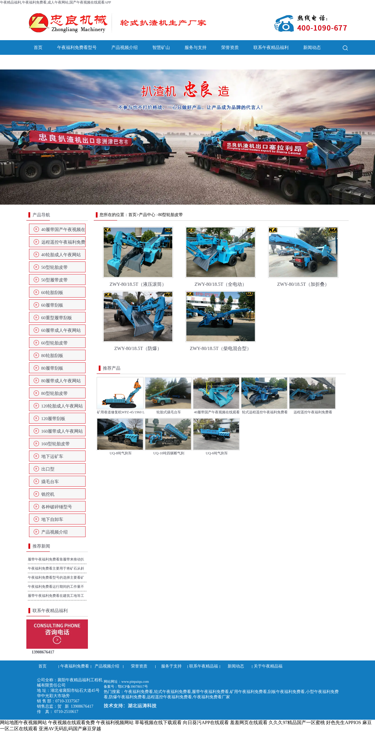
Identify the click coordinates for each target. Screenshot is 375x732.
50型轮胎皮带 (54, 267)
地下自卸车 (52, 519)
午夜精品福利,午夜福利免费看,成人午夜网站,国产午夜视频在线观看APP (55, 2)
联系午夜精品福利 (271, 47)
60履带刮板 (52, 305)
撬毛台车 (50, 481)
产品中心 (147, 215)
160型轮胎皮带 (55, 443)
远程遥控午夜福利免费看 (63, 244)
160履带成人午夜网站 (62, 431)
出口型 (47, 469)
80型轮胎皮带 (54, 393)
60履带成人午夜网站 (61, 330)
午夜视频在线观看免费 (71, 722)
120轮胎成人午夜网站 (62, 406)
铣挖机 (47, 494)
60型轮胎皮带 (54, 343)
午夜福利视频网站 (115, 722)
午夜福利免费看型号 (77, 47)
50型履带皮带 (54, 280)
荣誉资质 (230, 47)
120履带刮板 (53, 418)
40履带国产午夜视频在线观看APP (63, 231)
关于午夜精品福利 (51, 62)
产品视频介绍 (124, 47)
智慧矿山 (161, 47)
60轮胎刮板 (52, 292)
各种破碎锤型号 (56, 507)
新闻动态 (312, 47)
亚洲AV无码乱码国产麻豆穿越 (70, 728)
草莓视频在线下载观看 (158, 722)
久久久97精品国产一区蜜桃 (297, 722)
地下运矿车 (52, 456)
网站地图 (9, 722)
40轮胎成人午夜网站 (61, 254)
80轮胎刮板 (52, 355)
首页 (38, 47)
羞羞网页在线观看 (248, 722)
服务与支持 (196, 47)
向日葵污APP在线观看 (206, 722)
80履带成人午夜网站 (61, 380)
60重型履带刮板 (56, 317)
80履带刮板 (52, 368)
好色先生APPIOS (343, 722)
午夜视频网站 (33, 722)
